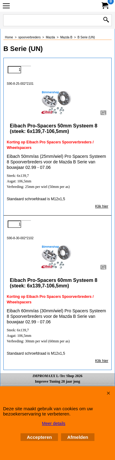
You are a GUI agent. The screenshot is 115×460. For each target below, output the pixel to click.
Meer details (53, 423)
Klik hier (101, 206)
